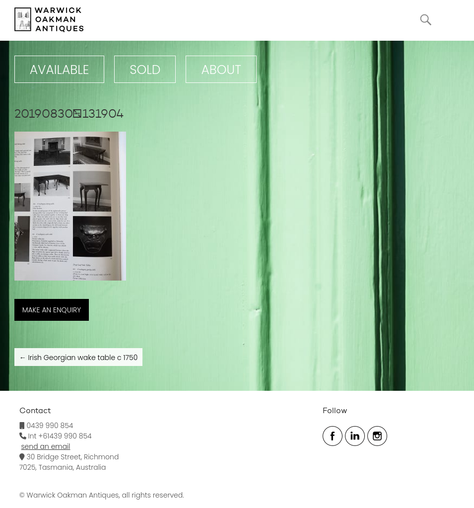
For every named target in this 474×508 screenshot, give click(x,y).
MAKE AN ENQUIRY (51, 310)
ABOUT (221, 69)
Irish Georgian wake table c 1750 (78, 358)
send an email (45, 446)
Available (59, 69)
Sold (145, 69)
